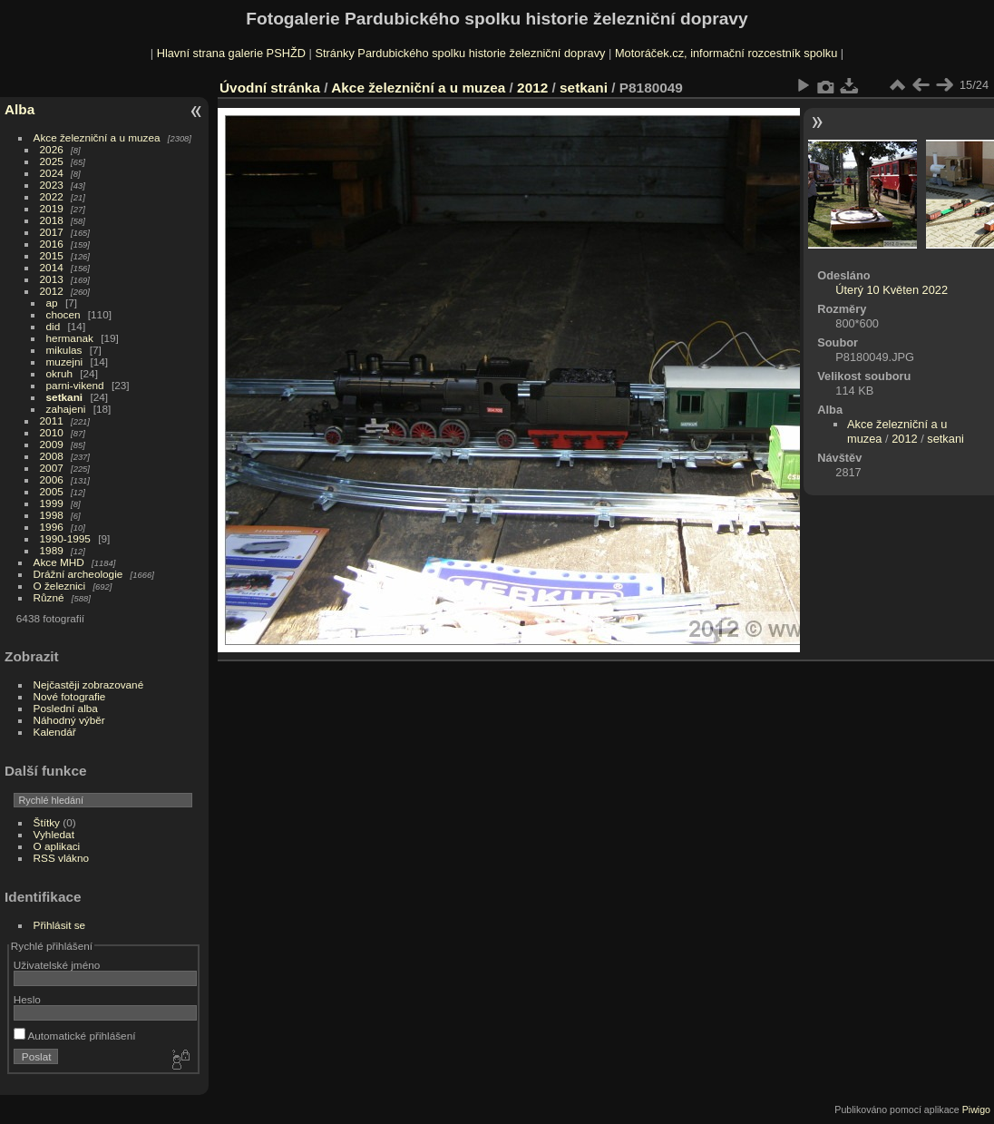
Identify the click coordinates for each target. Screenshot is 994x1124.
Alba (19, 109)
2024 (51, 173)
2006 (51, 479)
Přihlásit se (60, 925)
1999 (51, 503)
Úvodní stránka (269, 87)
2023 (51, 185)
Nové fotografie (70, 696)
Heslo (27, 999)
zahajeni (66, 409)
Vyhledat (54, 834)
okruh (59, 373)
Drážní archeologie (78, 574)
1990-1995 (65, 538)
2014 (51, 267)
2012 (51, 291)
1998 (51, 515)
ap (52, 302)
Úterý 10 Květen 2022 (891, 290)
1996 (51, 527)
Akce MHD (59, 562)
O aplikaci (57, 846)
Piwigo (976, 1109)
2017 (51, 232)
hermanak (69, 338)
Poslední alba (66, 708)
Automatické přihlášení (75, 1035)
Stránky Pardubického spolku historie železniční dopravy (460, 53)
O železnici (60, 585)
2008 (51, 456)
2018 (51, 220)
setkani (64, 397)
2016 (51, 243)
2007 (51, 468)
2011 (51, 420)
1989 (51, 550)
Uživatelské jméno (57, 965)
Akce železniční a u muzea (97, 137)
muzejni (64, 361)
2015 (51, 255)
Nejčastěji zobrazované (89, 684)
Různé (49, 597)
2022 (51, 196)
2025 (51, 161)
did (53, 326)
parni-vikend (75, 385)
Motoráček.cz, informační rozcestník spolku (726, 53)
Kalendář (55, 732)
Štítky (47, 822)
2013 (51, 279)
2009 (51, 444)
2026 (51, 149)
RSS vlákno (61, 858)
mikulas (64, 350)
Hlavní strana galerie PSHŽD (231, 53)
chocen (63, 314)
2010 (51, 432)
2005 (51, 491)
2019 (51, 208)
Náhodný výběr (69, 720)
